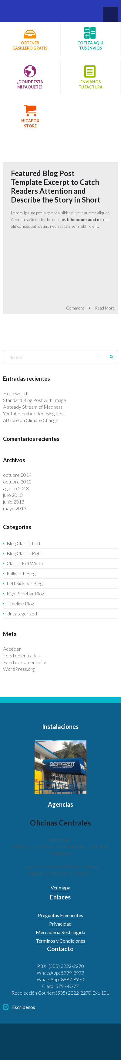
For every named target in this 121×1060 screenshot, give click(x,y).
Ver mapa (60, 887)
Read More (105, 307)
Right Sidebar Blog (25, 593)
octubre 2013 (17, 481)
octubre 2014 (17, 475)
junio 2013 (13, 501)
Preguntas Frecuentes (60, 915)
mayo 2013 (14, 508)
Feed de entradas (21, 655)
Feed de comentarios (25, 662)
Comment (75, 307)
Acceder (12, 649)
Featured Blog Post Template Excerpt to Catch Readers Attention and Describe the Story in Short (55, 186)
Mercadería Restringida (60, 932)
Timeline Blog (20, 603)
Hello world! (16, 393)
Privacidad (60, 924)
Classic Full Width (25, 563)
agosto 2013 (16, 488)
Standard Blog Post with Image (34, 400)
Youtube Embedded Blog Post (34, 413)
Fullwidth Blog (21, 573)
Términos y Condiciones (60, 941)
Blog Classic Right (24, 553)
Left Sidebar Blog (24, 583)
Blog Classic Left (24, 543)
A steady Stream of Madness (33, 407)
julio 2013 (13, 495)
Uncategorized (22, 613)
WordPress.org (19, 669)
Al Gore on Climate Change (30, 420)
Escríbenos (23, 1007)
